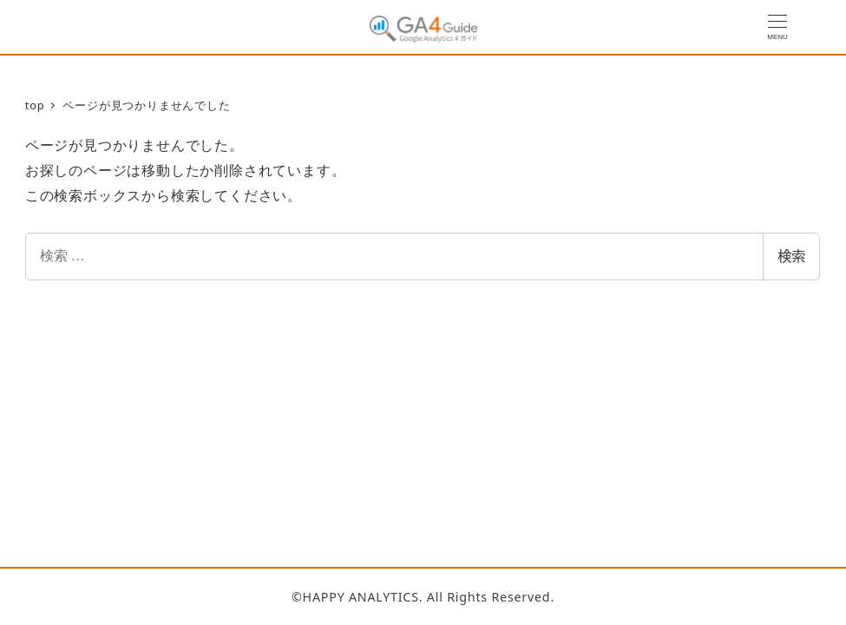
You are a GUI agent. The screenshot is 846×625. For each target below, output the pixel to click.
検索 (791, 256)
